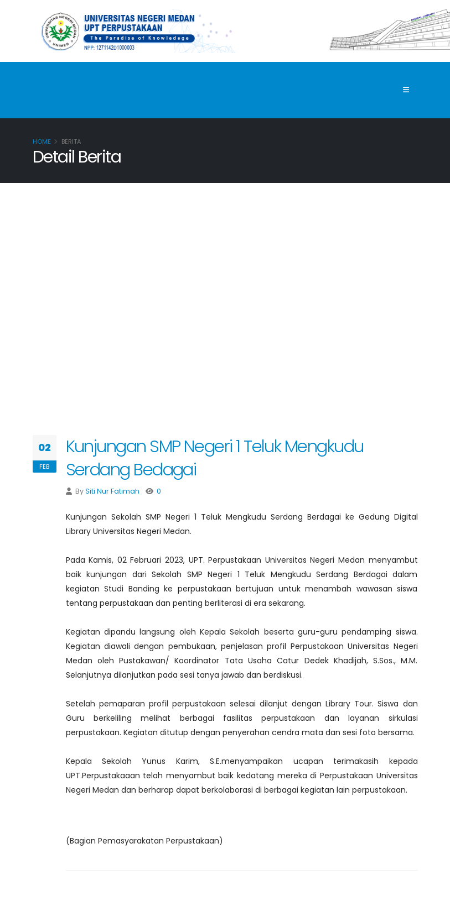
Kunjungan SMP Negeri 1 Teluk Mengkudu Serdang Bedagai (215, 457)
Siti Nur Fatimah (112, 491)
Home (42, 141)
